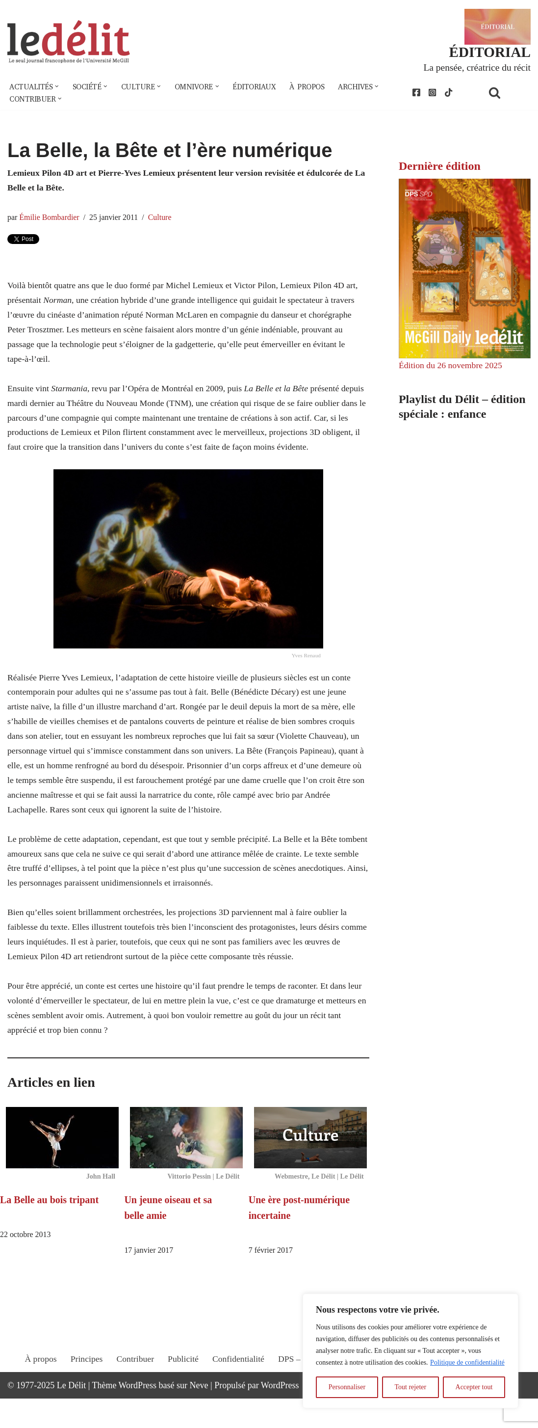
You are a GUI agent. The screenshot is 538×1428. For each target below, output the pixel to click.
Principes (84, 1397)
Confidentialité (237, 1397)
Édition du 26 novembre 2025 (451, 367)
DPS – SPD (298, 1397)
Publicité (182, 1397)
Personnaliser (347, 1387)
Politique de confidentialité (467, 1362)
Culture (162, 219)
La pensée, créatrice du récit (476, 67)
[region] (410, 1350)
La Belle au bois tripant (49, 1228)
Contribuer (133, 1397)
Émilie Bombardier (50, 219)
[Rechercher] (507, 93)
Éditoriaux (260, 87)
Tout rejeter (410, 1387)
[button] (58, 87)
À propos (314, 87)
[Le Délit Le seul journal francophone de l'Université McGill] (68, 42)
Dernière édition (440, 167)
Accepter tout (474, 1387)
